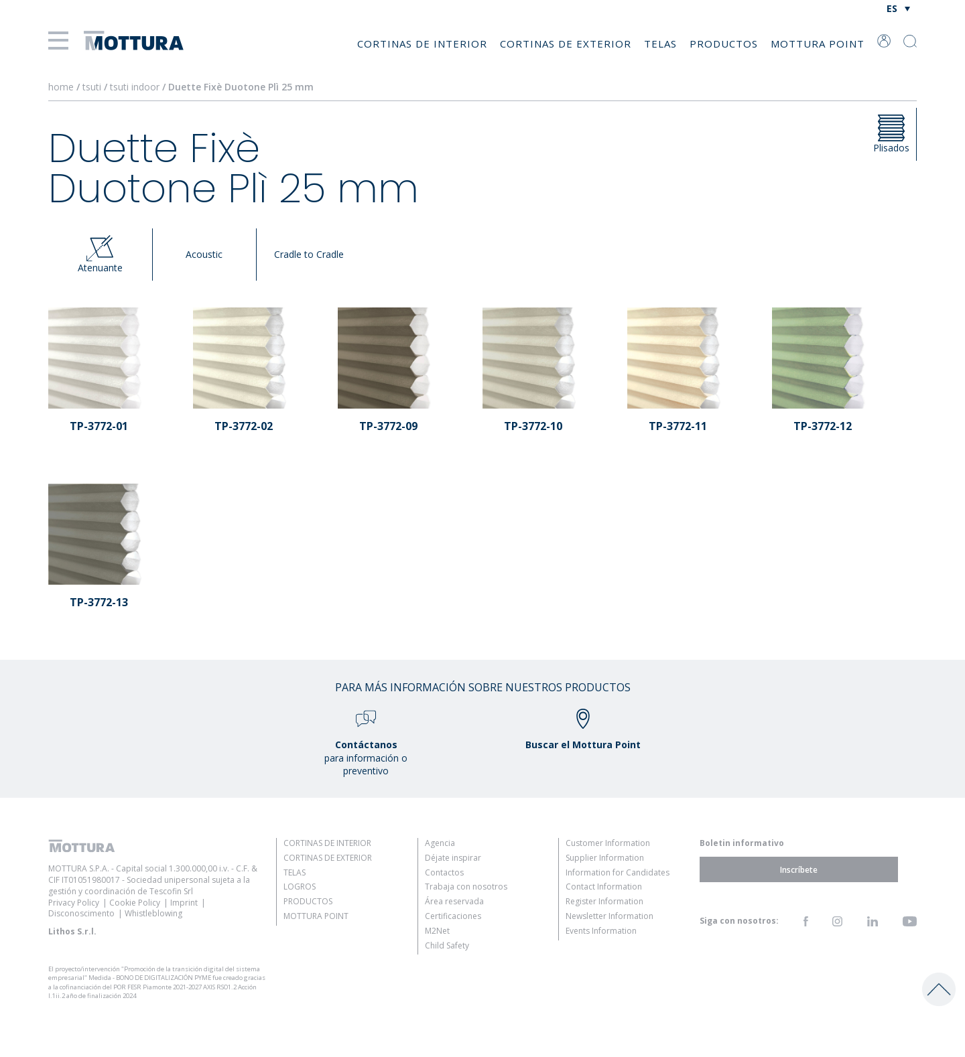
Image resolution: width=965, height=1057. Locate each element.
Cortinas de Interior (422, 43)
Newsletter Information (609, 916)
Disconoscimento (81, 913)
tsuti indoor (136, 86)
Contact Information (604, 886)
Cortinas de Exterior (565, 43)
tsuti (93, 86)
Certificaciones (453, 916)
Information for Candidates (617, 872)
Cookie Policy (134, 902)
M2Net (437, 930)
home (61, 86)
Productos (724, 43)
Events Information (601, 930)
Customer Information (608, 843)
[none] (898, 8)
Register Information (604, 901)
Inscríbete (799, 869)
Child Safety (447, 945)
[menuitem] (898, 8)
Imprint (184, 902)
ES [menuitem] (892, 8)
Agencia (440, 843)
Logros (299, 886)
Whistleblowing (153, 913)
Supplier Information (605, 857)
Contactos (444, 872)
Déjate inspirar (453, 857)
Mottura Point (817, 43)
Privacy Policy (73, 902)
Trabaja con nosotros (466, 886)
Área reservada (454, 901)
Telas (660, 43)
